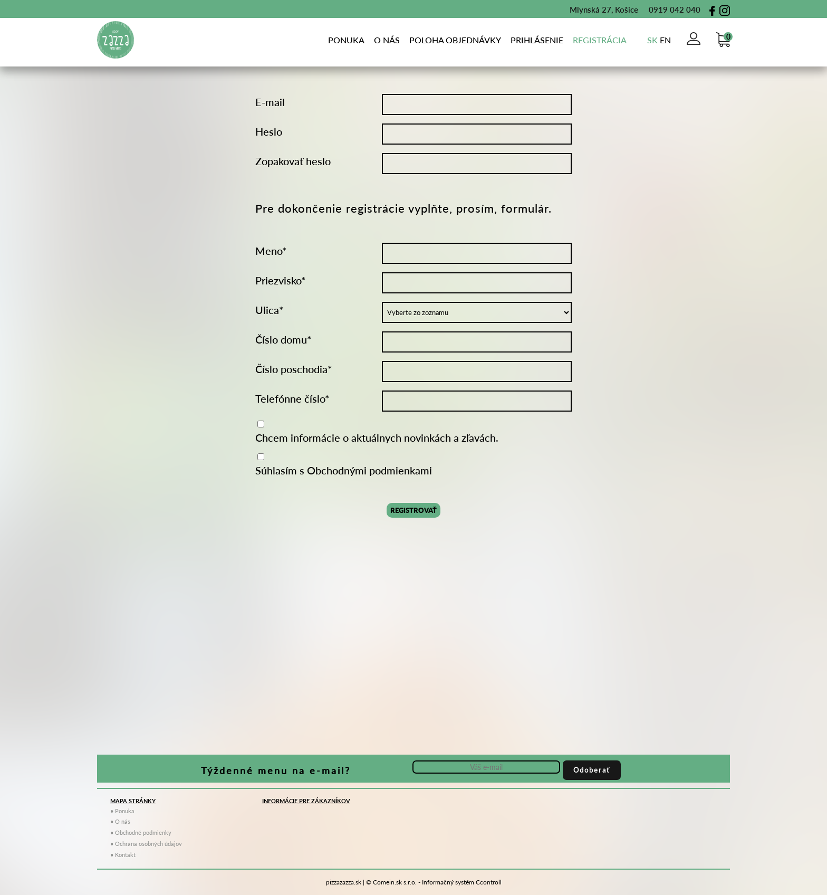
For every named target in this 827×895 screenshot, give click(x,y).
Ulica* (269, 309)
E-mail (270, 102)
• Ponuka (122, 810)
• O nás (120, 821)
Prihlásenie (537, 40)
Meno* (271, 250)
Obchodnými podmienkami (369, 470)
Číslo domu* (283, 339)
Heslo (268, 131)
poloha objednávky (455, 40)
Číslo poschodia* (293, 369)
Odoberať (591, 770)
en (665, 40)
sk (652, 40)
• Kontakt (123, 854)
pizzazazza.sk (343, 882)
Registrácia (600, 40)
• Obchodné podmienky (140, 832)
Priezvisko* (280, 280)
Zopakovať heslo (293, 161)
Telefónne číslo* (292, 398)
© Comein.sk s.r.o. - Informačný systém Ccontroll (434, 882)
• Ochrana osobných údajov (146, 843)
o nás (387, 40)
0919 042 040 (669, 9)
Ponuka (346, 40)
